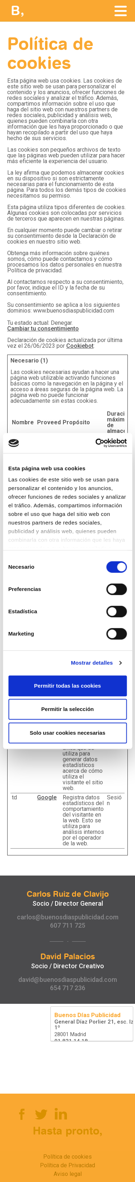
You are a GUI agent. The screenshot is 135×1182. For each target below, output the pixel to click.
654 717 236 (67, 988)
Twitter (41, 1113)
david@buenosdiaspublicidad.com (67, 979)
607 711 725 (67, 925)
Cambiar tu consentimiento (43, 328)
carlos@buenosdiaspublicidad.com (67, 917)
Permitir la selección (67, 709)
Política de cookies (67, 1156)
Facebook (21, 1113)
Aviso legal (68, 1174)
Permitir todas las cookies (67, 686)
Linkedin (60, 1113)
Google (47, 797)
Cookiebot (80, 345)
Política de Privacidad (67, 1165)
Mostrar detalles (92, 663)
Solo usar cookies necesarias (67, 733)
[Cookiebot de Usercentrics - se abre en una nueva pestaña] (96, 443)
